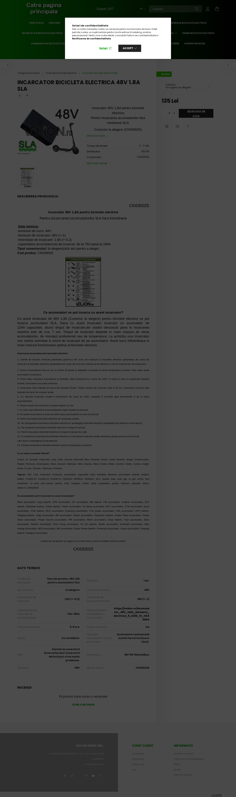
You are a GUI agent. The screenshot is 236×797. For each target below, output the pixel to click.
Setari (103, 48)
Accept (128, 48)
